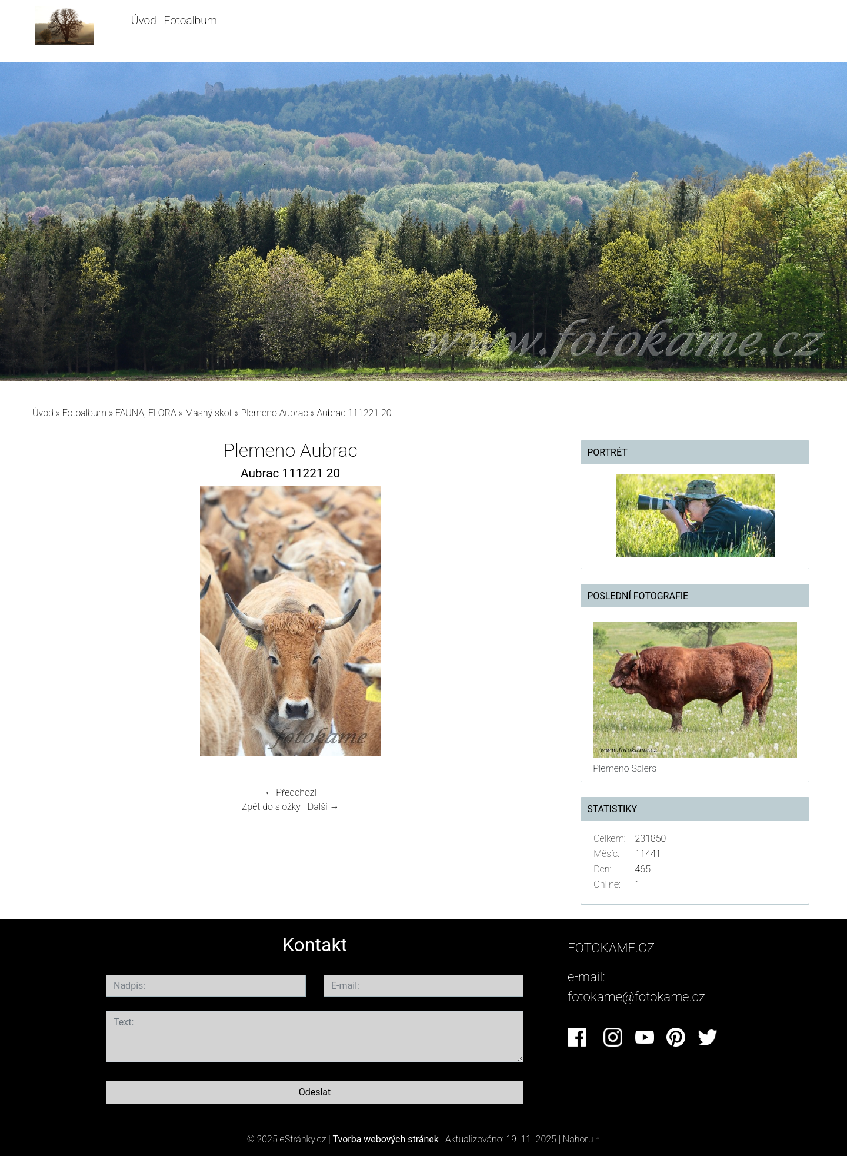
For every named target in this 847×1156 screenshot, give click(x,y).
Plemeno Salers (624, 768)
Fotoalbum (190, 20)
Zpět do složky (271, 806)
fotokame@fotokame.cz (636, 996)
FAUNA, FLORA (145, 412)
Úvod (143, 20)
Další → (323, 806)
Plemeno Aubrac (274, 412)
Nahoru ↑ (581, 1139)
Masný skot (208, 412)
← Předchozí (290, 792)
